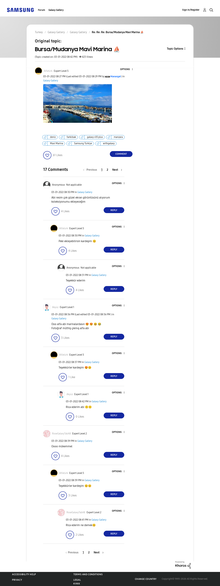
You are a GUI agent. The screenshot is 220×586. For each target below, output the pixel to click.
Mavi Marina (56, 143)
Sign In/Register (191, 9)
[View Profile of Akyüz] (55, 307)
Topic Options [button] (175, 48)
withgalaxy (109, 143)
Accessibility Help (24, 574)
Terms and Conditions (88, 574)
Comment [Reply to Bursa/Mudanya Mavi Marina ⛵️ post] (121, 153)
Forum (41, 10)
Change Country (146, 579)
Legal (77, 579)
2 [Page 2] (107, 169)
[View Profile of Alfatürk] (48, 71)
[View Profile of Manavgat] (115, 76)
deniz (53, 137)
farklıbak (71, 137)
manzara (118, 137)
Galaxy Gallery (56, 10)
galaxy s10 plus (95, 137)
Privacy (17, 579)
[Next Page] (117, 169)
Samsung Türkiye (83, 143)
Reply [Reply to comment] (114, 210)
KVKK (76, 583)
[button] (126, 69)
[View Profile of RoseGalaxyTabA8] (61, 433)
